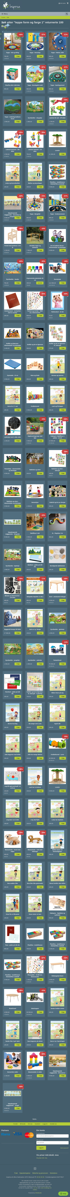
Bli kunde (22, 1124)
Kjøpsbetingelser (25, 1173)
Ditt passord (39, 1140)
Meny (4, 14)
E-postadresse (40, 1133)
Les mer (35, 1188)
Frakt (16, 1173)
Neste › (34, 1119)
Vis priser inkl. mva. (41, 1158)
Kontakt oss (53, 1124)
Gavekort (37, 1124)
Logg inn (45, 1124)
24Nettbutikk (38, 1193)
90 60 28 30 (41, 1177)
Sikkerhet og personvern (40, 1173)
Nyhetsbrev (53, 1173)
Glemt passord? (64, 1148)
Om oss (30, 1124)
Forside (3, 17)
